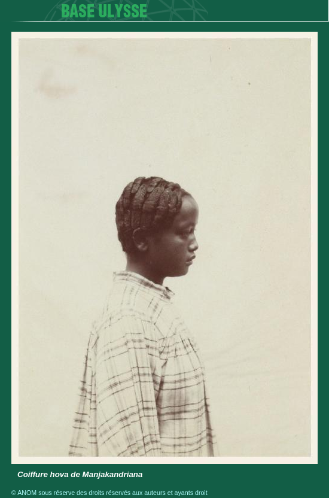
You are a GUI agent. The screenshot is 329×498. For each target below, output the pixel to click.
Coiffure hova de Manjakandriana (79, 474)
